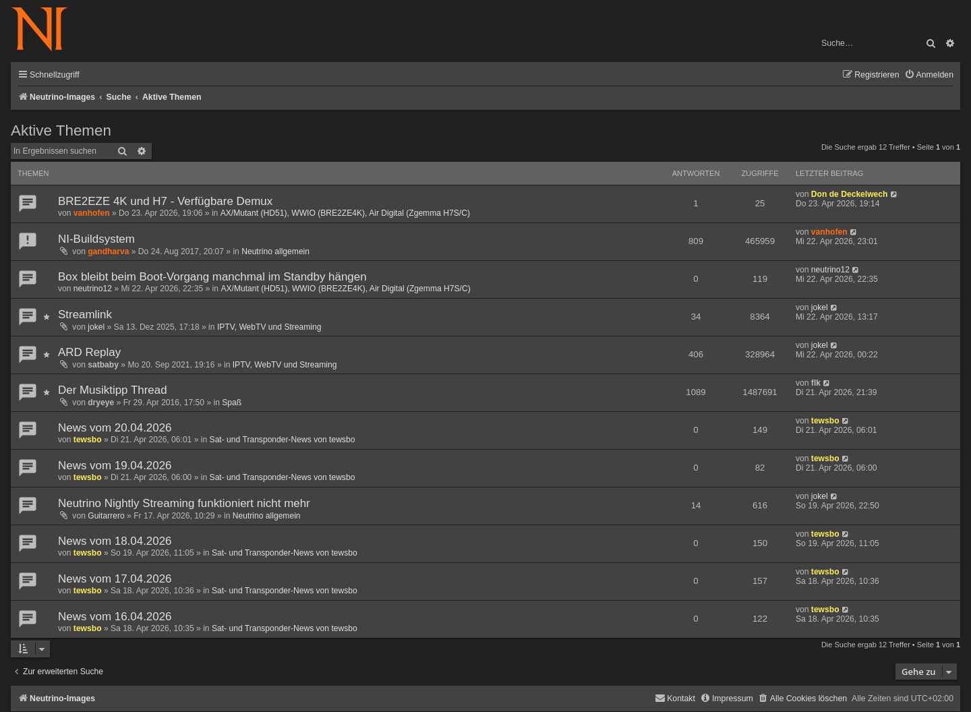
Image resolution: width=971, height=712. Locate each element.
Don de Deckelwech (849, 194)
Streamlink (85, 314)
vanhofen (91, 213)
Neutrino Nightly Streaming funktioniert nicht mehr (184, 503)
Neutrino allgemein (275, 251)
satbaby (103, 364)
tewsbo (87, 439)
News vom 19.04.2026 (115, 465)
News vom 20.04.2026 (115, 427)
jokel (96, 327)
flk (816, 383)
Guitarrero (106, 516)
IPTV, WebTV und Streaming (269, 327)
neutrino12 (92, 288)
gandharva (108, 251)
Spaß (231, 402)
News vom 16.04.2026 (115, 616)
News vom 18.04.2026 (115, 541)
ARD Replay (89, 352)
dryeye (101, 402)
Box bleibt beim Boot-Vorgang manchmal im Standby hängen (212, 276)
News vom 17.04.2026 (115, 578)
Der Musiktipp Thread (112, 390)
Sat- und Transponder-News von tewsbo (282, 439)
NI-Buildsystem (96, 239)
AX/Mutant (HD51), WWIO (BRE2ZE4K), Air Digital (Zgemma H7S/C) (345, 213)
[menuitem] (928, 75)
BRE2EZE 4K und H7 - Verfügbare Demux (165, 201)
